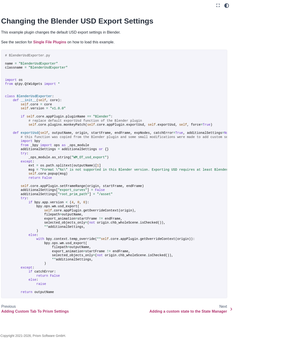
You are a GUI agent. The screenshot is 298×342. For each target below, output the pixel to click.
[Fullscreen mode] (218, 6)
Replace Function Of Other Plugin (29, 227)
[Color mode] (226, 6)
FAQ (10, 304)
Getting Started (19, 20)
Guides (12, 28)
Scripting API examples (27, 60)
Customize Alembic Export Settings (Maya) (33, 177)
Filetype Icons (24, 209)
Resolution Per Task (29, 238)
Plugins (13, 44)
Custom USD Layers (29, 166)
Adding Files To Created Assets (32, 94)
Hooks (15, 275)
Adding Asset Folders (30, 83)
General (13, 36)
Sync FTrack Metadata (31, 267)
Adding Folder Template (32, 105)
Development (17, 52)
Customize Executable (30, 187)
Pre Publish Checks (29, 217)
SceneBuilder (24, 259)
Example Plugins (22, 75)
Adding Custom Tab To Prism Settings (31, 129)
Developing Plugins (24, 67)
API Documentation (24, 296)
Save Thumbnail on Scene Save (28, 248)
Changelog (15, 312)
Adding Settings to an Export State (30, 115)
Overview (14, 12)
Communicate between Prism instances (27, 285)
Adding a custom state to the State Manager (32, 155)
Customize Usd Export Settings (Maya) (30, 198)
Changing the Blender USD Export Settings (30, 142)
